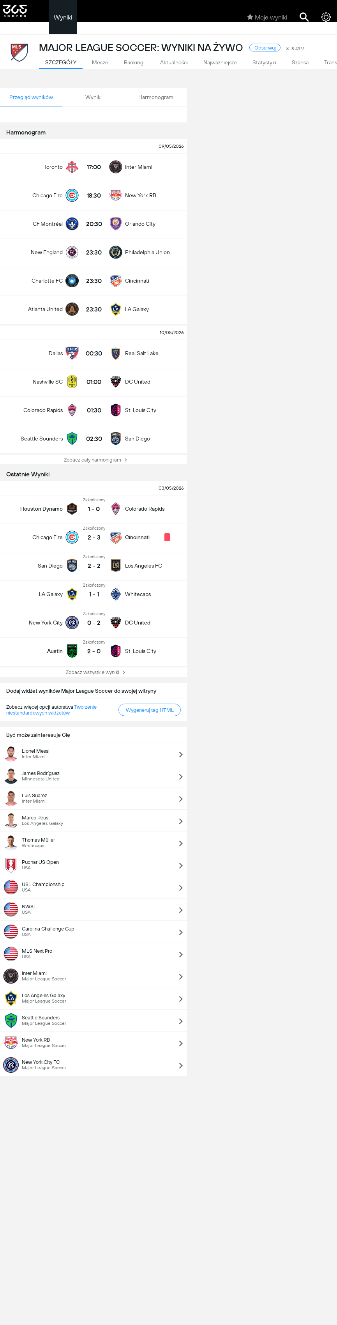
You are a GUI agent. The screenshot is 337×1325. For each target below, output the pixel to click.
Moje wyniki (267, 17)
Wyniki (63, 17)
